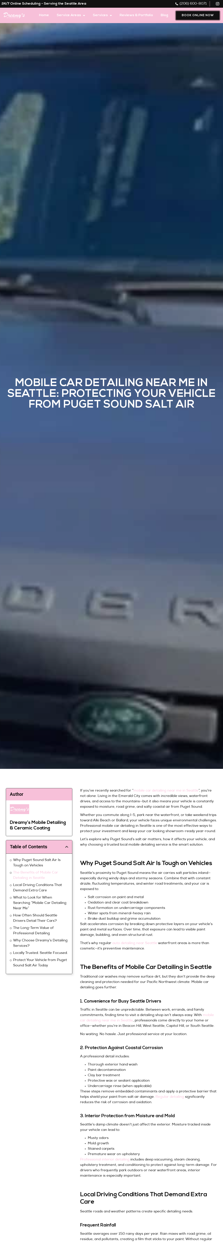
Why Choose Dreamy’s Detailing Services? (40, 943)
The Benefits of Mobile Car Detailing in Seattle (35, 875)
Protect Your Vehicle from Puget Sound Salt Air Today (40, 963)
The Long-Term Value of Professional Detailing (33, 930)
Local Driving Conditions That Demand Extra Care (37, 887)
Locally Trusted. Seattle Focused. (40, 953)
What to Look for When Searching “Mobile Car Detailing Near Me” (39, 903)
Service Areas (71, 15)
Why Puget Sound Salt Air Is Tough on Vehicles (37, 862)
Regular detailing (169, 1097)
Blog (164, 15)
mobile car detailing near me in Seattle (166, 791)
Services (102, 15)
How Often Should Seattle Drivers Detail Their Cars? (35, 918)
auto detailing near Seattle (134, 943)
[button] (66, 846)
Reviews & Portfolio (136, 15)
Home (44, 15)
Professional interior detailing (104, 1159)
